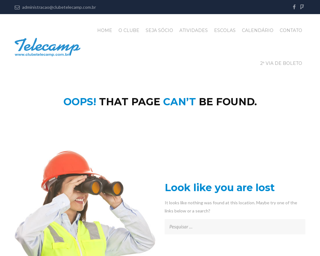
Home (104, 30)
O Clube (128, 30)
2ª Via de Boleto (281, 63)
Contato (291, 30)
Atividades (193, 30)
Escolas (225, 30)
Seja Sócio (159, 30)
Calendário (257, 30)
